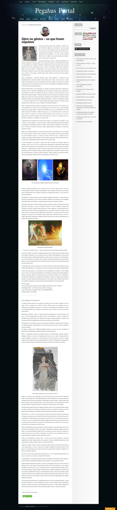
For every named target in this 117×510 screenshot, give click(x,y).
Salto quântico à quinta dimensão (83, 102)
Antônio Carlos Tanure (35, 25)
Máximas (50, 19)
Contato (81, 1)
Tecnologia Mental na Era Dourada (84, 100)
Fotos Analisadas (42, 1)
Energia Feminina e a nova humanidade (85, 97)
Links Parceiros (65, 1)
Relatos (63, 19)
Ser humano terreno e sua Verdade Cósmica (86, 68)
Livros (57, 1)
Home (21, 1)
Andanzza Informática (30, 506)
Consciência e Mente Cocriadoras (84, 77)
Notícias (57, 19)
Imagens (28, 19)
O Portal (34, 1)
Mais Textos (43, 19)
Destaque (21, 19)
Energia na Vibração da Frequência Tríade (85, 94)
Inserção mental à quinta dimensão (84, 121)
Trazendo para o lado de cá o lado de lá (85, 71)
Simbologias (51, 1)
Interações (35, 19)
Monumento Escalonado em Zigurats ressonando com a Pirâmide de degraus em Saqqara (86, 107)
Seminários (70, 19)
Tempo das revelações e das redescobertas (86, 74)
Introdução (27, 1)
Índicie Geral (74, 1)
